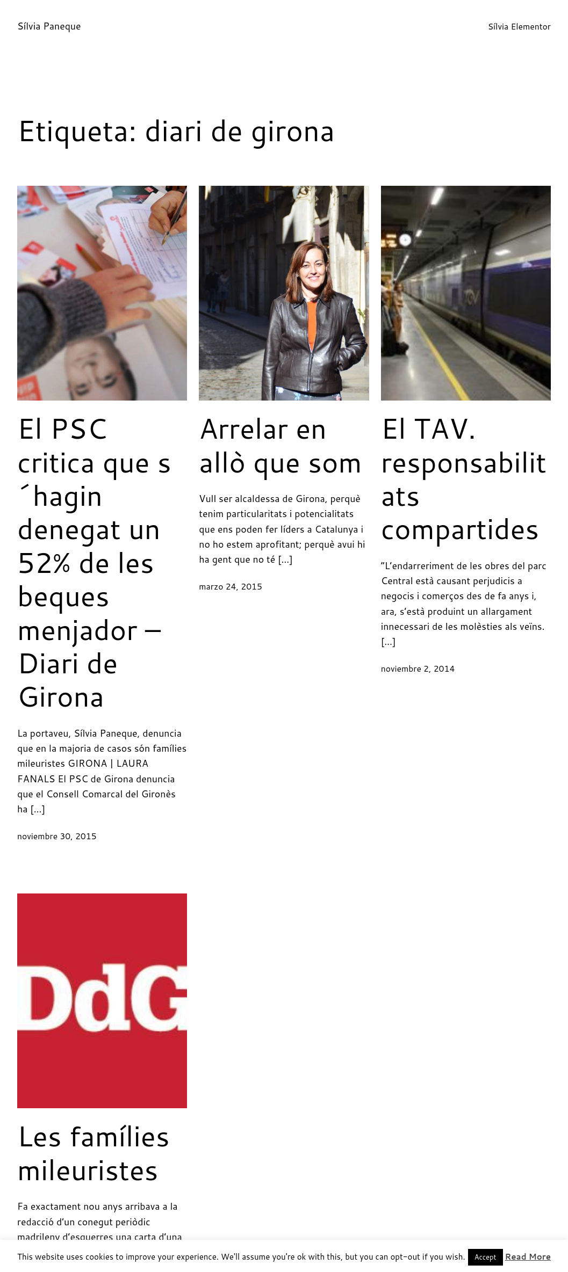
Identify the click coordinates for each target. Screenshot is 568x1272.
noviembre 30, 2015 (57, 836)
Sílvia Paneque (49, 26)
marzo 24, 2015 (230, 586)
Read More (528, 1256)
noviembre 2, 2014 (418, 668)
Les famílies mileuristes (93, 1152)
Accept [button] (485, 1257)
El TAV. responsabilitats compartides (464, 478)
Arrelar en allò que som (280, 444)
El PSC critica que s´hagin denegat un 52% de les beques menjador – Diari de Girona (94, 562)
